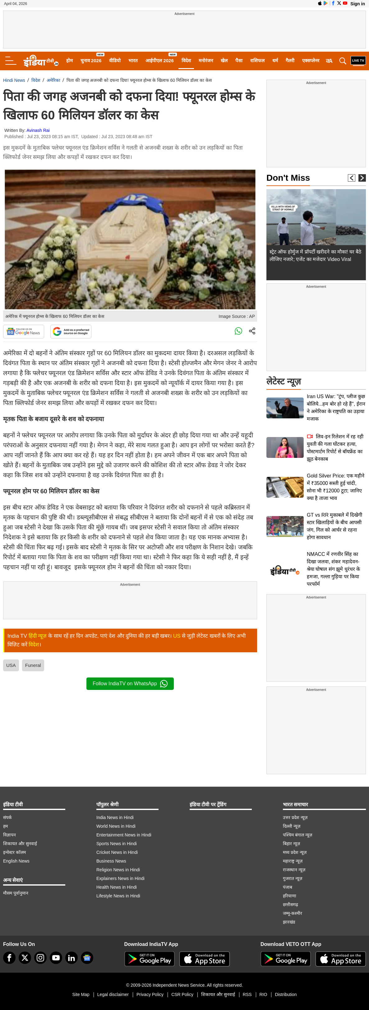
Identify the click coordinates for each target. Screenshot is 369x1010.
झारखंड (289, 921)
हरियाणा (289, 895)
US (177, 636)
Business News (111, 861)
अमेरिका (53, 80)
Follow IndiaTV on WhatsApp (130, 683)
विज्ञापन (9, 834)
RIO (263, 994)
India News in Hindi (115, 817)
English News (16, 861)
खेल (224, 60)
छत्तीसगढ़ (290, 904)
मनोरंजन (206, 60)
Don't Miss (288, 178)
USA (11, 665)
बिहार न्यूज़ (291, 843)
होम (69, 60)
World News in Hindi (116, 826)
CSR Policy (182, 994)
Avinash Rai (37, 130)
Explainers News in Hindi (120, 878)
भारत (133, 60)
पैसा (238, 60)
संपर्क (7, 817)
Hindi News (14, 80)
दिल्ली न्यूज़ (291, 826)
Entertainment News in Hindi (123, 834)
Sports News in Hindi (116, 843)
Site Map (81, 994)
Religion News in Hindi (118, 869)
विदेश (186, 60)
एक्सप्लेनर (310, 60)
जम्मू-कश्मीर (292, 913)
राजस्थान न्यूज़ (294, 869)
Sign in (357, 3)
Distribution (286, 994)
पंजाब (287, 887)
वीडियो (115, 60)
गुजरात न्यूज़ (292, 878)
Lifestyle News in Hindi (118, 895)
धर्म (275, 60)
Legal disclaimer (113, 994)
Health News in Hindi (116, 887)
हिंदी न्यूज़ (38, 636)
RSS (247, 994)
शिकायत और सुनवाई (20, 843)
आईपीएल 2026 (159, 60)
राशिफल (257, 60)
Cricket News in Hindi (117, 852)
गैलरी (290, 60)
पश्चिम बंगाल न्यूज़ (297, 834)
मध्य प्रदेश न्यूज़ (295, 852)
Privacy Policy (150, 994)
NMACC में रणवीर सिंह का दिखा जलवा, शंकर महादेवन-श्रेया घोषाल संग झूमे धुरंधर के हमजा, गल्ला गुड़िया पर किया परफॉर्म (333, 569)
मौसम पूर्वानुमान (15, 893)
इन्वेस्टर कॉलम (14, 852)
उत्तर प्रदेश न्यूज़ (295, 817)
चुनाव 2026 (91, 60)
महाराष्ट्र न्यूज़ (292, 861)
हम (5, 826)
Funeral (33, 665)
